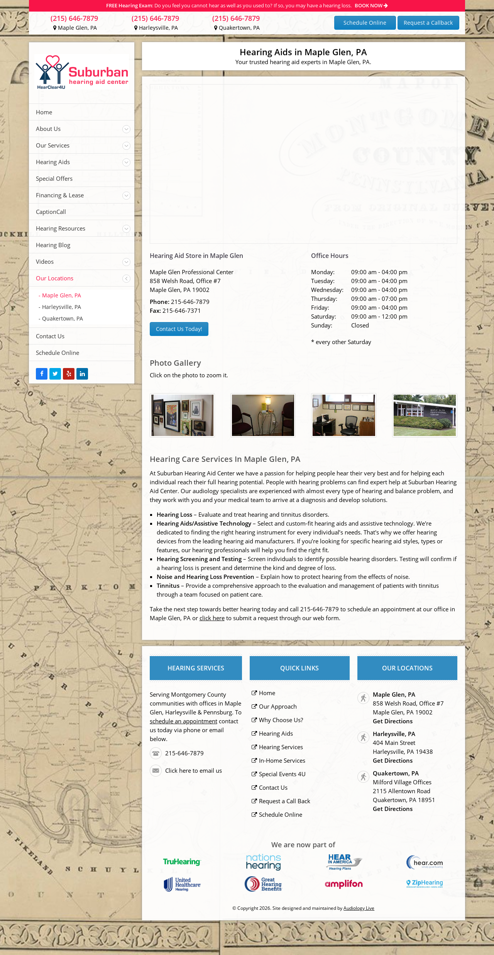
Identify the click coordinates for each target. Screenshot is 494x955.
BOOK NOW (371, 5)
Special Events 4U (282, 774)
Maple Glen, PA (75, 27)
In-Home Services (282, 760)
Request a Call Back (284, 801)
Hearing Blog (53, 245)
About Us (48, 128)
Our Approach (278, 706)
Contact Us (50, 336)
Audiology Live (358, 908)
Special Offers (54, 178)
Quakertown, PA (237, 27)
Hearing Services (281, 747)
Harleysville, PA (156, 27)
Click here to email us (193, 770)
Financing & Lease (60, 195)
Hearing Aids (53, 162)
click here (212, 618)
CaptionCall (51, 211)
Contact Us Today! (179, 328)
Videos (45, 261)
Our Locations (54, 278)
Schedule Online (364, 22)
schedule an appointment (183, 721)
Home (44, 112)
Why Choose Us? (281, 720)
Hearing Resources (60, 228)
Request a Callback (428, 22)
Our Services (52, 145)
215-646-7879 (190, 301)
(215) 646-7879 (74, 18)
